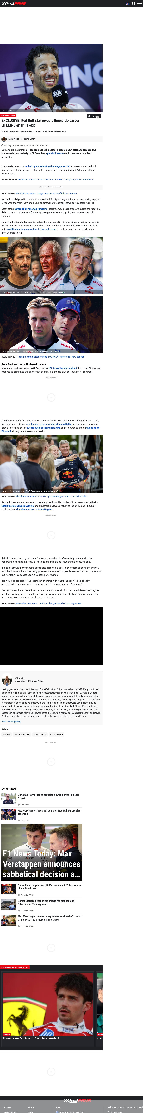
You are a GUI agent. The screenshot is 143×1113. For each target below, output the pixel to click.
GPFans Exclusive (8, 115)
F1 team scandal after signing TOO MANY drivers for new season (50, 356)
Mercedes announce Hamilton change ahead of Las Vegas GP (48, 603)
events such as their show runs (43, 427)
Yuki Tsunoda (40, 734)
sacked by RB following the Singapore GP (46, 166)
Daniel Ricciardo (22, 734)
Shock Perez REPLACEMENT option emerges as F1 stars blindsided (51, 496)
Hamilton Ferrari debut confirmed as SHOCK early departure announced (56, 179)
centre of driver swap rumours (30, 209)
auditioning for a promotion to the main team (31, 229)
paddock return (55, 153)
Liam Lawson (56, 734)
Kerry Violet (13, 139)
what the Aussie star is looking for (34, 509)
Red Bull (6, 734)
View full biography (10, 721)
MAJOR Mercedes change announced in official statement (46, 193)
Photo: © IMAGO (7, 110)
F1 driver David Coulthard (63, 368)
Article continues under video (51, 187)
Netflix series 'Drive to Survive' (17, 505)
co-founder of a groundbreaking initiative (49, 424)
